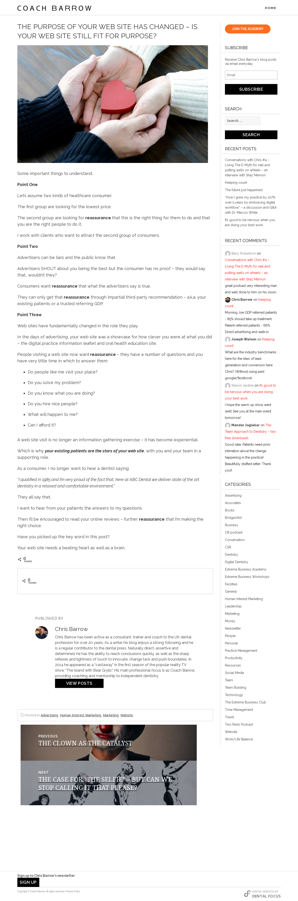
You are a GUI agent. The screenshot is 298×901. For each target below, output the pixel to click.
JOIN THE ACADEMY (248, 30)
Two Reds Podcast (239, 725)
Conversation (235, 541)
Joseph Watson (243, 340)
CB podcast (234, 533)
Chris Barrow (241, 301)
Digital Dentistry (236, 563)
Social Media (234, 674)
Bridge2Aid (233, 519)
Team (229, 681)
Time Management (239, 711)
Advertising (49, 716)
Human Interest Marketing (80, 716)
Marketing (111, 716)
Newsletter (233, 629)
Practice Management (241, 652)
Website (126, 716)
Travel (229, 718)
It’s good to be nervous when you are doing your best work (250, 223)
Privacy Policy (73, 891)
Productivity (234, 659)
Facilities (231, 585)
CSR (228, 548)
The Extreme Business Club (245, 703)
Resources (233, 666)
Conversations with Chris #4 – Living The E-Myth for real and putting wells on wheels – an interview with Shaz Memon (247, 168)
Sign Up (28, 882)
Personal (231, 644)
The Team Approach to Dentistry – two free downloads (250, 432)
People (230, 637)
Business (231, 526)
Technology (234, 696)
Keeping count (236, 184)
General (231, 593)
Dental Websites (263, 891)
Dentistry (231, 556)
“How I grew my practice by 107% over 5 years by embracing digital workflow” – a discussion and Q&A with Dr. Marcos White (250, 206)
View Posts (79, 684)
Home (270, 8)
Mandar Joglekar (245, 426)
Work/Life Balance (239, 740)
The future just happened (243, 191)
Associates (233, 504)
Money (230, 622)
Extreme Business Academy (246, 570)
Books (229, 511)
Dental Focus (266, 896)
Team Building (235, 689)
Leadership (233, 607)
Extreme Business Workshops (247, 578)
